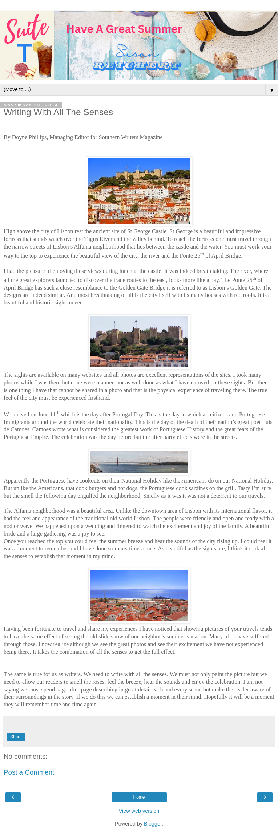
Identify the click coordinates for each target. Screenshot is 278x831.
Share (16, 736)
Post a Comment (29, 772)
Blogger (153, 824)
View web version (139, 811)
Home (139, 797)
